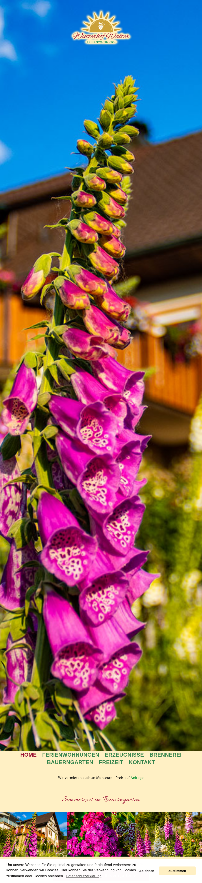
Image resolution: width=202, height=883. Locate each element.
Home (28, 755)
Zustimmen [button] (177, 871)
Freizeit (111, 762)
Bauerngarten (70, 762)
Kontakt (142, 762)
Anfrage (137, 777)
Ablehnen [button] (146, 871)
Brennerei (166, 755)
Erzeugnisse (124, 755)
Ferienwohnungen (70, 755)
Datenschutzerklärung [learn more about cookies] (84, 876)
